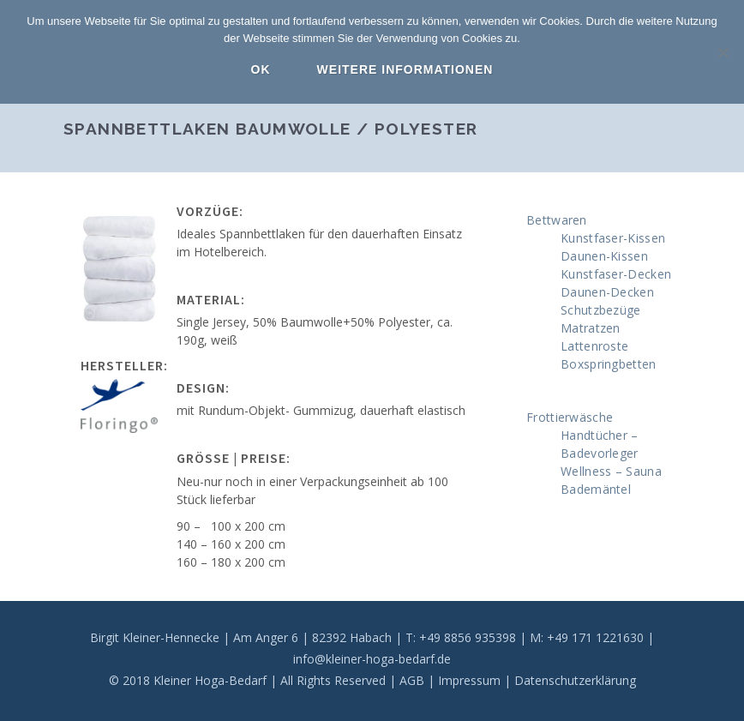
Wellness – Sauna (611, 471)
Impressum (469, 680)
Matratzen (591, 328)
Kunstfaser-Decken (616, 274)
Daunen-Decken (607, 292)
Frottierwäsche (569, 417)
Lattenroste (594, 346)
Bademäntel (596, 489)
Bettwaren (556, 220)
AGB (411, 680)
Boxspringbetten (609, 364)
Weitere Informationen (405, 69)
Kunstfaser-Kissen (613, 238)
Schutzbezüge (601, 310)
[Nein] (722, 52)
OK (261, 69)
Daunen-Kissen (604, 256)
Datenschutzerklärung (575, 680)
